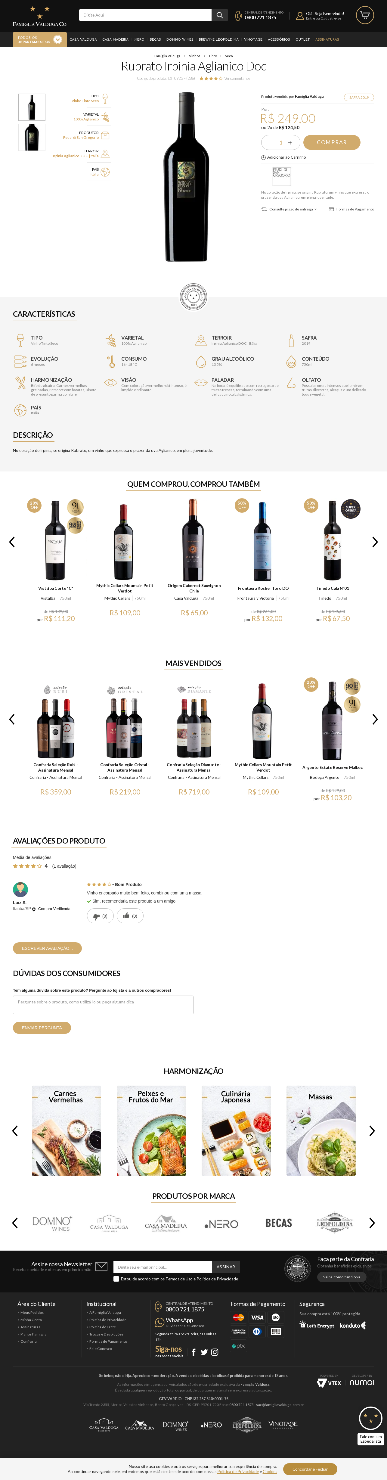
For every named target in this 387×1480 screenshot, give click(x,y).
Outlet (303, 40)
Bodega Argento (324, 777)
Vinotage (253, 40)
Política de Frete (102, 1327)
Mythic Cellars (117, 598)
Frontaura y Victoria (255, 598)
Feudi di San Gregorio (281, 177)
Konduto (353, 1324)
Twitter (204, 1352)
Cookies (270, 1471)
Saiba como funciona (342, 1277)
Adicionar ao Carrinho (286, 157)
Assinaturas (327, 40)
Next (376, 542)
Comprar (332, 142)
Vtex (329, 1383)
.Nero (139, 40)
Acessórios (279, 40)
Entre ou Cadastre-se (323, 18)
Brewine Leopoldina (219, 40)
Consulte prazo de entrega (287, 209)
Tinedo (324, 598)
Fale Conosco (100, 1348)
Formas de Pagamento (351, 209)
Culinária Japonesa (236, 1131)
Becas (155, 40)
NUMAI (362, 1382)
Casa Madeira (115, 40)
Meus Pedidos (32, 1312)
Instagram (214, 1352)
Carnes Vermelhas (66, 1131)
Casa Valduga (83, 40)
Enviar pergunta (42, 1027)
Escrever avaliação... (47, 948)
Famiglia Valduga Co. (40, 16)
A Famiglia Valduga (105, 1312)
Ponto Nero (211, 1425)
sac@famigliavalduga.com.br (280, 1404)
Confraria (28, 1341)
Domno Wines (180, 40)
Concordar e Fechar (310, 1469)
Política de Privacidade (217, 1278)
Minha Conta (31, 1319)
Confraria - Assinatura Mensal (55, 777)
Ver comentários (237, 78)
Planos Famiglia (33, 1334)
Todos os (33, 40)
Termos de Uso (179, 1278)
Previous (11, 542)
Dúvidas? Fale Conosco (185, 1325)
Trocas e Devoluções (106, 1334)
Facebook (193, 1352)
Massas (321, 1131)
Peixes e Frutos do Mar (151, 1131)
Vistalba (48, 598)
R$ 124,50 (289, 127)
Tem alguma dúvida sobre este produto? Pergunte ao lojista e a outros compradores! (92, 990)
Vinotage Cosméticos (283, 1425)
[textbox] (145, 15)
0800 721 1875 (260, 17)
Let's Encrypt (316, 1324)
